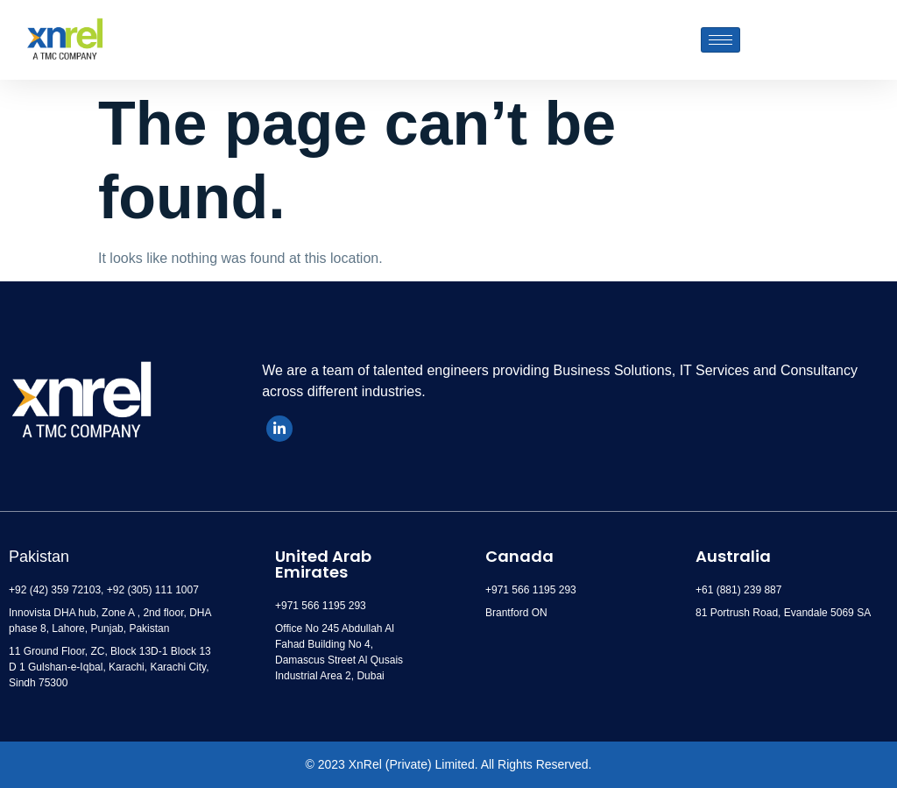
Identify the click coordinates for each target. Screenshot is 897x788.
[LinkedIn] (279, 428)
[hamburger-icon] (720, 40)
